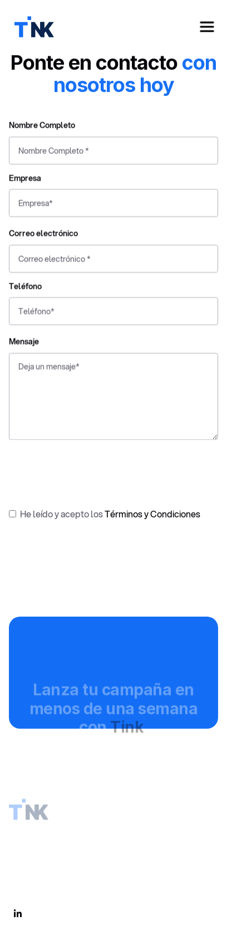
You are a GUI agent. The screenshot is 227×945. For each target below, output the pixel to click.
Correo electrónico (43, 235)
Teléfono (25, 288)
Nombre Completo (42, 127)
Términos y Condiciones (152, 514)
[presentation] (93, 470)
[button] (207, 27)
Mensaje (24, 343)
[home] (31, 26)
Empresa (25, 180)
